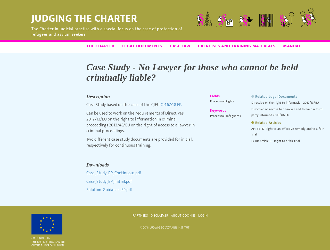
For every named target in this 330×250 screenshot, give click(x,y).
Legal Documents (142, 46)
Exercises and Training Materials (236, 46)
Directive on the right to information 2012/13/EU (285, 102)
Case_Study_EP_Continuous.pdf (113, 173)
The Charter (100, 46)
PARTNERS (140, 215)
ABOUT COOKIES (183, 215)
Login (203, 215)
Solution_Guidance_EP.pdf (109, 189)
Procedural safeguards (225, 115)
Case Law (180, 46)
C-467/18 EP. (171, 104)
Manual (292, 46)
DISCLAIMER (159, 215)
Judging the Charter (84, 18)
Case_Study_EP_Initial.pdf (109, 181)
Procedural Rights (222, 101)
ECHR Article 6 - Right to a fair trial (275, 140)
